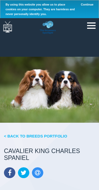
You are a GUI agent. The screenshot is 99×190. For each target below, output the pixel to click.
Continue (87, 4)
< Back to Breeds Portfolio (35, 136)
